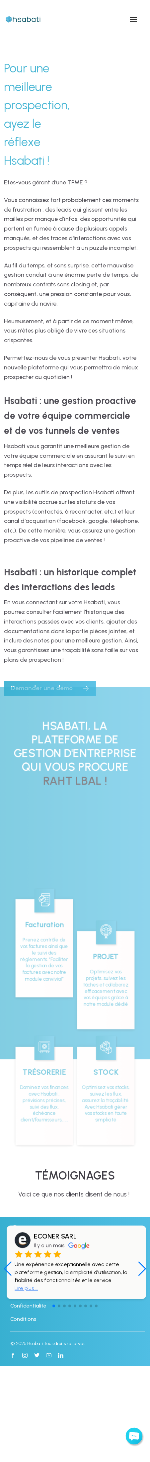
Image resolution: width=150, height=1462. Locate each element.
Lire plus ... (26, 1330)
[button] (142, 1310)
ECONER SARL (55, 1278)
